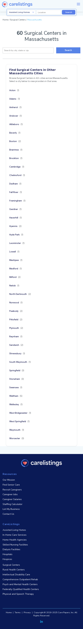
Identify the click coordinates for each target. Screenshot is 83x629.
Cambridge (16, 166)
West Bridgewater (20, 413)
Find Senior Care (11, 484)
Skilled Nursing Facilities (15, 544)
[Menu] (78, 4)
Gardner (15, 209)
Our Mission (9, 479)
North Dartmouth (20, 294)
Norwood (16, 302)
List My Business (11, 509)
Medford (15, 268)
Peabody (16, 311)
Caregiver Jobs (10, 494)
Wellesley (16, 404)
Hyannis (15, 226)
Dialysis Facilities (11, 549)
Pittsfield (15, 319)
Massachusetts (34, 19)
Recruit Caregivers (12, 489)
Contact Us (8, 514)
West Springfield (19, 421)
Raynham (15, 336)
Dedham (15, 183)
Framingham (17, 200)
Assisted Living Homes (14, 530)
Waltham (15, 396)
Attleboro (16, 124)
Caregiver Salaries (12, 499)
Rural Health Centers (14, 569)
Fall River (15, 192)
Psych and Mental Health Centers (20, 584)
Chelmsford (17, 175)
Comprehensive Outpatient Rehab (20, 579)
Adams (14, 98)
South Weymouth (20, 362)
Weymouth (16, 430)
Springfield (16, 370)
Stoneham (16, 379)
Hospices (7, 559)
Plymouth (16, 328)
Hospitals (7, 554)
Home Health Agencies (15, 539)
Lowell (14, 251)
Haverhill (15, 217)
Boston (15, 141)
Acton (14, 90)
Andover (15, 115)
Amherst (15, 107)
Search (68, 12)
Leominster (17, 243)
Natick (14, 285)
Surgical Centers (18, 19)
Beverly (14, 132)
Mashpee (15, 260)
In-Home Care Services (14, 534)
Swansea (15, 387)
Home (5, 19)
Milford (15, 277)
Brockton (15, 158)
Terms (18, 612)
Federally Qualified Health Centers (21, 589)
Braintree (15, 149)
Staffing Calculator (12, 504)
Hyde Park (16, 234)
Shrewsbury (17, 353)
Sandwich (16, 345)
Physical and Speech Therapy (18, 594)
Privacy (27, 612)
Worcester (16, 438)
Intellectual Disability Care (16, 574)
